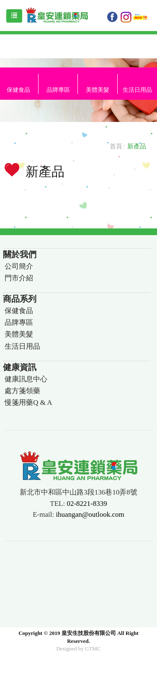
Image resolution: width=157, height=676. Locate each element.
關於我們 (19, 254)
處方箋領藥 (22, 391)
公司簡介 (19, 266)
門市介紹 (19, 278)
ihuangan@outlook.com (90, 514)
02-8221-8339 (87, 504)
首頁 (116, 146)
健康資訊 (19, 367)
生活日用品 (22, 346)
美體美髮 (97, 90)
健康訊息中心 (26, 379)
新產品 (136, 146)
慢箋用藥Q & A (28, 403)
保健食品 (19, 311)
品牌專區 (58, 90)
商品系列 (19, 298)
